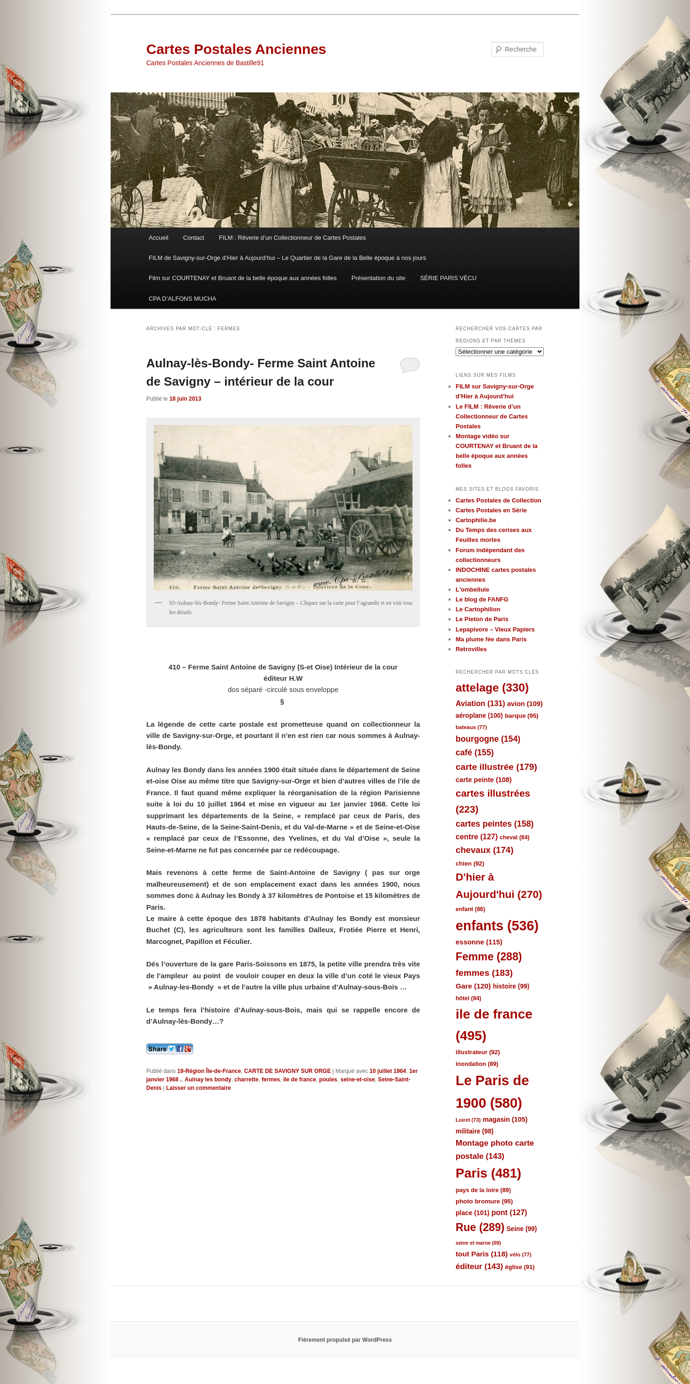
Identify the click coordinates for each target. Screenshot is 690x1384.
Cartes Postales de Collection (498, 500)
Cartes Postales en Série (491, 510)
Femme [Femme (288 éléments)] (489, 957)
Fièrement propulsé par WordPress (345, 1340)
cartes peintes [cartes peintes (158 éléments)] (494, 824)
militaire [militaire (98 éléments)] (475, 1131)
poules (328, 1079)
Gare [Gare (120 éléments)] (473, 986)
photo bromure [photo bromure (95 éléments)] (484, 1201)
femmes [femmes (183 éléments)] (484, 973)
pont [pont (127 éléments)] (509, 1213)
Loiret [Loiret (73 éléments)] (468, 1120)
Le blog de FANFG (482, 599)
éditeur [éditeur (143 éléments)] (479, 1266)
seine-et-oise (357, 1079)
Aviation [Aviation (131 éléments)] (480, 703)
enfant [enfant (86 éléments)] (470, 909)
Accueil (158, 237)
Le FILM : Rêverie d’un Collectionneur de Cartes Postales (492, 416)
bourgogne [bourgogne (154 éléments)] (488, 739)
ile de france (299, 1079)
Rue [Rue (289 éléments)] (480, 1227)
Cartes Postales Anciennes (236, 49)
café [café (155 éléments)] (475, 752)
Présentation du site (378, 277)
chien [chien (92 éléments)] (470, 863)
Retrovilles (471, 649)
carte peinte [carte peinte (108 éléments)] (484, 779)
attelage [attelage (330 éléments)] (492, 687)
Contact (193, 237)
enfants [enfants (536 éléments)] (497, 925)
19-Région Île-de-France (209, 1071)
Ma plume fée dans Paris (491, 639)
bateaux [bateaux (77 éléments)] (471, 727)
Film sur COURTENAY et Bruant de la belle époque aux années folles (243, 277)
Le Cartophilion (478, 609)
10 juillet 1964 (387, 1071)
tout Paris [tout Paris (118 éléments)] (482, 1254)
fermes (271, 1079)
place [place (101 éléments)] (472, 1213)
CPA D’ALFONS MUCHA (182, 298)
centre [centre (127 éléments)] (477, 837)
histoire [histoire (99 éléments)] (511, 986)
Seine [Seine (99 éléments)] (521, 1228)
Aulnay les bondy (208, 1079)
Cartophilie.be (476, 520)
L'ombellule (472, 589)
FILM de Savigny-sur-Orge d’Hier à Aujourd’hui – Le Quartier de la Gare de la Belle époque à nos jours (287, 257)
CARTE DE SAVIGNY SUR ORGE (287, 1071)
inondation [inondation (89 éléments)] (477, 1063)
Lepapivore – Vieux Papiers (495, 629)
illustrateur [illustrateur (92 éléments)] (478, 1052)
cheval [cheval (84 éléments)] (515, 837)
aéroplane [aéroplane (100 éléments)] (479, 715)
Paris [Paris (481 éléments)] (488, 1173)
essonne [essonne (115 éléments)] (479, 942)
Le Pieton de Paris (482, 619)
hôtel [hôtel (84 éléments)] (468, 998)
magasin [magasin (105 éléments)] (505, 1119)
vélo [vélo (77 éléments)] (521, 1254)
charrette (246, 1079)
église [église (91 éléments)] (519, 1266)
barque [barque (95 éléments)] (522, 715)
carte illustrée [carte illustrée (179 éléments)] (496, 767)
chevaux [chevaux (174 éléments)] (484, 850)
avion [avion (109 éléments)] (525, 703)
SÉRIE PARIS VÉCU (448, 277)
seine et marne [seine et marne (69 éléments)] (478, 1243)
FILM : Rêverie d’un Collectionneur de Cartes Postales (292, 237)
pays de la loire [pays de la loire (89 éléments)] (483, 1190)
